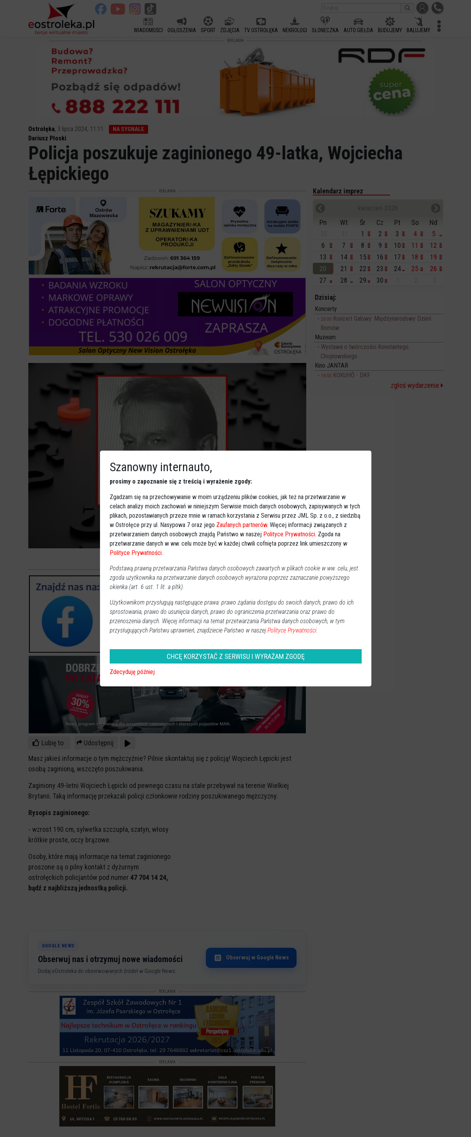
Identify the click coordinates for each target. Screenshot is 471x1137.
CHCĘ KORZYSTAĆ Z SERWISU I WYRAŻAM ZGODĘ (236, 656)
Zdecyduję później (132, 672)
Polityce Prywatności (289, 534)
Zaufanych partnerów (241, 525)
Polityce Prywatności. (292, 630)
